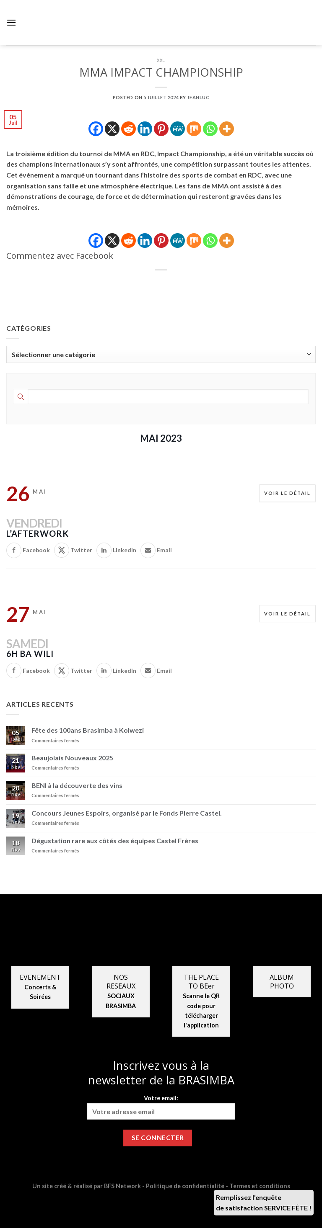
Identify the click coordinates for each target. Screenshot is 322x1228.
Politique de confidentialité (185, 1185)
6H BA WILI (30, 654)
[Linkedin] (145, 128)
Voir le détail (287, 493)
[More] (226, 128)
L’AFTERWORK (37, 533)
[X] (112, 128)
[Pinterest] (161, 128)
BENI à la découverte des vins (76, 785)
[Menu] (11, 22)
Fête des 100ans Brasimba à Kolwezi (87, 730)
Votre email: (161, 1107)
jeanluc (198, 97)
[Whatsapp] (210, 128)
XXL (161, 60)
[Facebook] (95, 128)
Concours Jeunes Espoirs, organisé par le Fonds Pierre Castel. (126, 813)
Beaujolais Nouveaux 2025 (72, 758)
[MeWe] (177, 128)
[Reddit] (128, 128)
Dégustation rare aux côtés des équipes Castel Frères (114, 840)
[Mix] (194, 128)
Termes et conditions (259, 1185)
